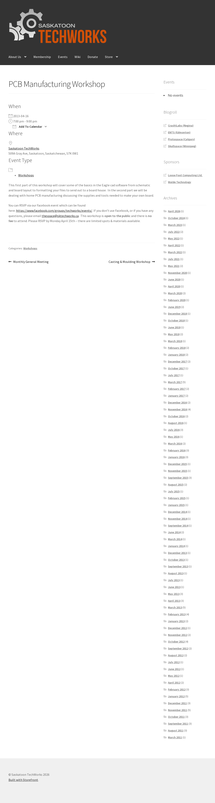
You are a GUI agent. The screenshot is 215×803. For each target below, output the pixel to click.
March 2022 (175, 252)
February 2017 (176, 389)
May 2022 (173, 238)
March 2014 (175, 539)
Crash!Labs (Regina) (181, 125)
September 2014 (178, 525)
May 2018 (173, 334)
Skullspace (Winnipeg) (182, 146)
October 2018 (176, 320)
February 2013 (176, 614)
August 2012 (175, 655)
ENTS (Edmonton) (179, 132)
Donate (93, 57)
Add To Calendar (27, 126)
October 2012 (176, 641)
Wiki (77, 57)
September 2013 (178, 566)
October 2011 (176, 717)
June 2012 (174, 669)
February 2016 (176, 450)
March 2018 (175, 341)
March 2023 (175, 225)
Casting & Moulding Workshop (129, 262)
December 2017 (177, 361)
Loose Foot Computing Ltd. (185, 175)
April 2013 (174, 601)
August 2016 (175, 423)
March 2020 (175, 293)
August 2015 (175, 484)
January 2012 (176, 696)
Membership (42, 57)
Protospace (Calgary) (181, 139)
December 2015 (177, 464)
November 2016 (177, 409)
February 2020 (176, 300)
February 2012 (176, 689)
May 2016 (173, 436)
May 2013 (173, 594)
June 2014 (174, 532)
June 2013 (174, 587)
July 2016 (174, 430)
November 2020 (177, 273)
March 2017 (175, 382)
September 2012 (178, 648)
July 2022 (174, 232)
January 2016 (176, 457)
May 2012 (173, 676)
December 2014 (177, 512)
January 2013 (176, 621)
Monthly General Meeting (31, 262)
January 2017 (176, 395)
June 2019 (174, 307)
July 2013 (174, 580)
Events (62, 57)
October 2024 (176, 218)
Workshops (26, 175)
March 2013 (175, 607)
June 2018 (174, 327)
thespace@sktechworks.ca (60, 216)
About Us (15, 57)
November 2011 (177, 710)
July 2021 (174, 259)
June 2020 (174, 279)
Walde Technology (179, 182)
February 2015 (176, 498)
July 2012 (174, 662)
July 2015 (174, 491)
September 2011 (178, 723)
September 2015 (178, 477)
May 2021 (173, 266)
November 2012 (177, 635)
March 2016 (175, 443)
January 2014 (176, 546)
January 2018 (176, 354)
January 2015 (176, 505)
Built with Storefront (23, 780)
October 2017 (176, 368)
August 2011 (175, 730)
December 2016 (177, 402)
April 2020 (174, 286)
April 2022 (174, 245)
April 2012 (174, 682)
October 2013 (176, 560)
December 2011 (177, 703)
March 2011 (175, 737)
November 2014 (177, 519)
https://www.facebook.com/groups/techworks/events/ (54, 211)
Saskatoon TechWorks (24, 148)
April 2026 (174, 211)
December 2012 (177, 628)
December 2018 (177, 313)
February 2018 (176, 348)
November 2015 (177, 471)
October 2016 (176, 416)
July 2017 (174, 375)
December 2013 (177, 553)
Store (109, 57)
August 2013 (175, 573)
